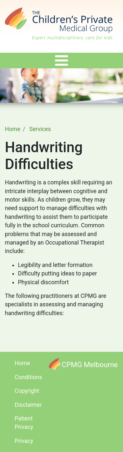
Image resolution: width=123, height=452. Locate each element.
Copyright (27, 391)
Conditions (28, 377)
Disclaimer (28, 405)
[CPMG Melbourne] (83, 364)
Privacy (24, 441)
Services (40, 129)
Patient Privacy (24, 422)
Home (12, 129)
